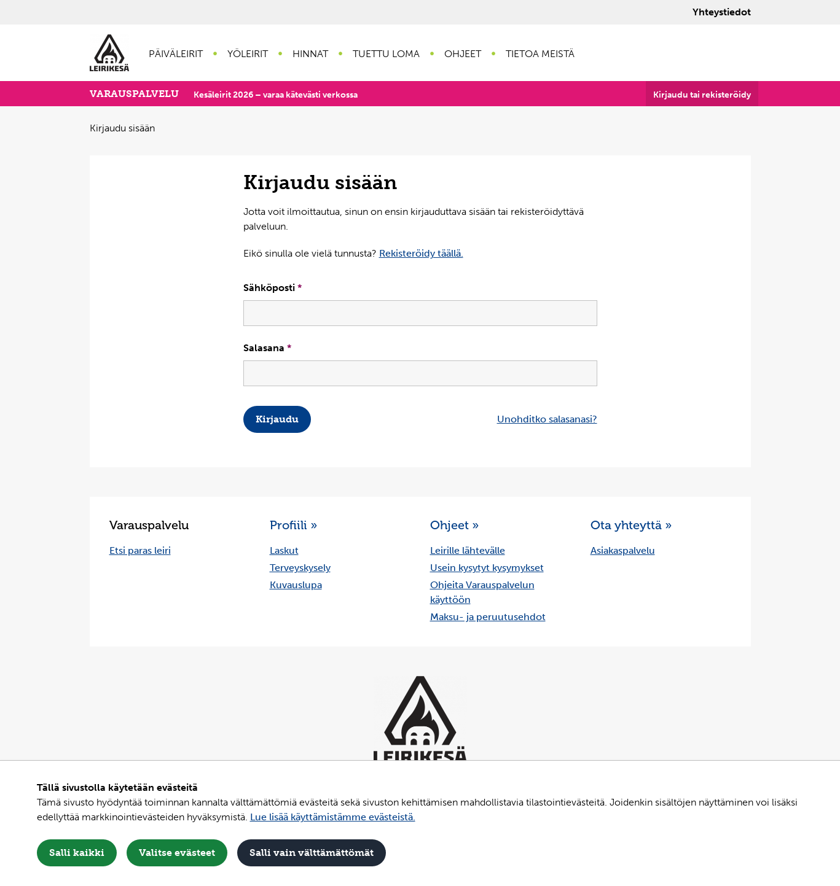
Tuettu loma (386, 54)
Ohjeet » (454, 525)
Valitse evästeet (177, 852)
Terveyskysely (300, 567)
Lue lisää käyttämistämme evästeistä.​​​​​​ (332, 817)
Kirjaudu (277, 419)
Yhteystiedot (722, 12)
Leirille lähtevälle (467, 550)
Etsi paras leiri (140, 550)
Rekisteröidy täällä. (421, 253)
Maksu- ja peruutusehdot (488, 617)
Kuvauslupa (296, 585)
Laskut (284, 550)
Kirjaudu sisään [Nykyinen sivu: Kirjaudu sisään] (122, 128)
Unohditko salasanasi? (547, 419)
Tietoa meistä (540, 54)
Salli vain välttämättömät (311, 852)
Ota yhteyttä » (631, 525)
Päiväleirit (176, 54)
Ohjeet (462, 54)
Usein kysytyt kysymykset (487, 567)
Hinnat (310, 54)
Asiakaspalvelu (623, 550)
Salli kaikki (76, 852)
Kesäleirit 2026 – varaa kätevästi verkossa (276, 95)
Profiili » (293, 525)
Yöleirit (247, 54)
